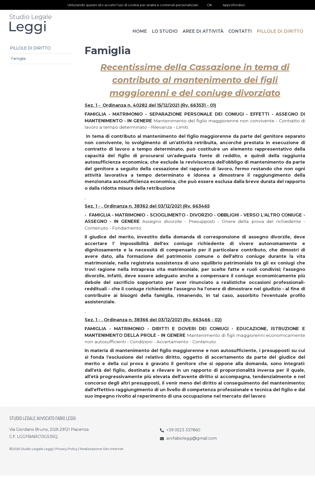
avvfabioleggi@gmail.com (191, 442)
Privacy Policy (66, 453)
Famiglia (18, 63)
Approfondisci (234, 5)
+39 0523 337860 (183, 434)
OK (209, 5)
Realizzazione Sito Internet (102, 453)
